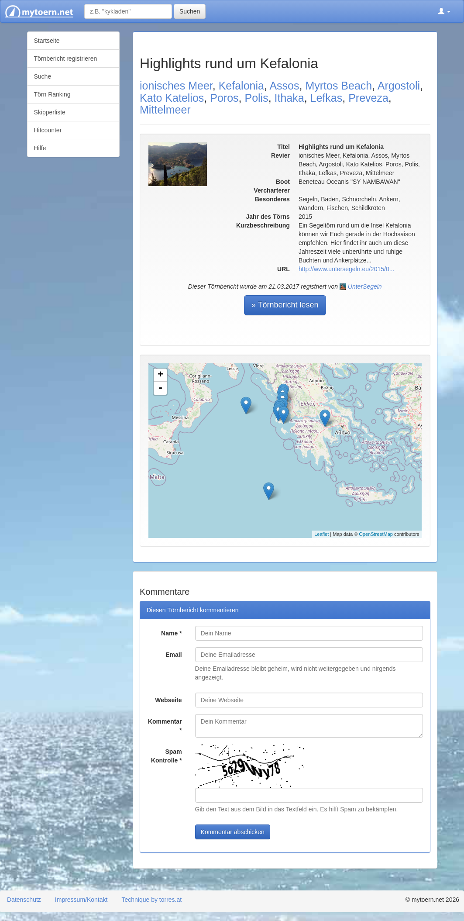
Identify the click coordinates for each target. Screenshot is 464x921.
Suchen (189, 11)
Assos (284, 85)
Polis (256, 98)
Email (173, 654)
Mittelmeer (165, 109)
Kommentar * (165, 726)
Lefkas (326, 98)
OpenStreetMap (376, 534)
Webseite (168, 700)
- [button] (160, 388)
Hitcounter (48, 130)
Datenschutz (24, 899)
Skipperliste (49, 112)
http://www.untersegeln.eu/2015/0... (346, 269)
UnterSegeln (365, 286)
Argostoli (399, 85)
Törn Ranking (52, 94)
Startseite (47, 40)
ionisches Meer (176, 85)
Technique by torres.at (151, 899)
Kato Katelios (172, 98)
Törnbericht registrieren (65, 58)
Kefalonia (241, 85)
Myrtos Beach (338, 85)
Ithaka (289, 98)
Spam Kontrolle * (166, 756)
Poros (224, 98)
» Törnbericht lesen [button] (285, 304)
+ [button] (160, 375)
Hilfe (40, 148)
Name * (171, 633)
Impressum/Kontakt (81, 899)
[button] (444, 11)
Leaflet (321, 534)
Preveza (368, 98)
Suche (43, 76)
